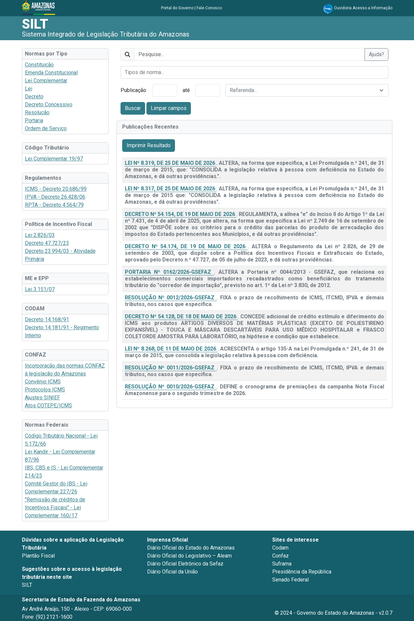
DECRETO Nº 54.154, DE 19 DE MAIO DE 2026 (180, 214)
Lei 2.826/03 (40, 235)
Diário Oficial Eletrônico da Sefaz (185, 564)
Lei (28, 88)
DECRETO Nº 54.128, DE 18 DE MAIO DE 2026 (181, 316)
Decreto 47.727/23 (47, 243)
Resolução (37, 112)
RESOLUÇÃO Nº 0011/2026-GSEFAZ (171, 367)
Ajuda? (376, 54)
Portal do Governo (177, 8)
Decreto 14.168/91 (47, 319)
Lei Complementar (46, 80)
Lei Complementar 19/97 (54, 158)
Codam (280, 548)
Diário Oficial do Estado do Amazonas (191, 548)
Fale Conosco (209, 8)
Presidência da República (301, 572)
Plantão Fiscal (38, 556)
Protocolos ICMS (45, 389)
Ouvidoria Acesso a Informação (363, 8)
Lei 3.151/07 (40, 289)
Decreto (34, 96)
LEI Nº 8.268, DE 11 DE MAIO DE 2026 (171, 349)
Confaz (280, 556)
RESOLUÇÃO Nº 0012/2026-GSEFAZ (171, 297)
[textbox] (303, 90)
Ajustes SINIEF (42, 397)
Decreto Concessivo (48, 104)
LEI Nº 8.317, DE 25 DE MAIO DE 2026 (171, 188)
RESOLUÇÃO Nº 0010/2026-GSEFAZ (171, 386)
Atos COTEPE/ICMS (48, 405)
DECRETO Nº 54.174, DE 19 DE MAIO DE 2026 (186, 246)
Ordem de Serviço (46, 128)
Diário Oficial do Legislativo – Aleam (189, 556)
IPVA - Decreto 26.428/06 (55, 197)
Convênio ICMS (43, 381)
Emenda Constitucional (51, 72)
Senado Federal (290, 579)
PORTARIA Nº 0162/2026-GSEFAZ (169, 272)
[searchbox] (254, 72)
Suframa (281, 564)
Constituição (39, 64)
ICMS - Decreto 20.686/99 (56, 189)
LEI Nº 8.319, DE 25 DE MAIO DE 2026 (171, 163)
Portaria (34, 120)
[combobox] (254, 72)
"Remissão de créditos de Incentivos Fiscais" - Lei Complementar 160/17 (55, 507)
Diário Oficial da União (172, 572)
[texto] (249, 54)
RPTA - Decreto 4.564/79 (54, 205)
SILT (35, 24)
